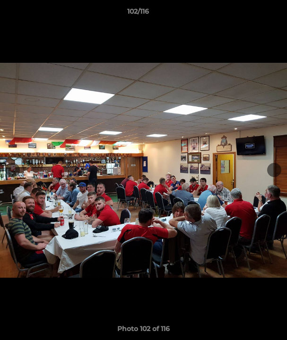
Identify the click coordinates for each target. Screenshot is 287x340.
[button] (253, 13)
